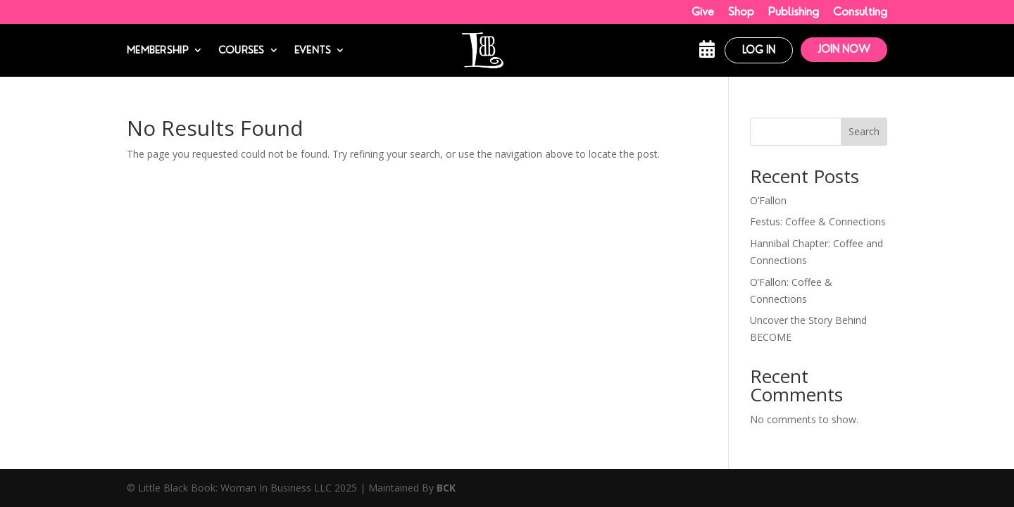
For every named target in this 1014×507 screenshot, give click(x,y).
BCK (446, 487)
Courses (241, 50)
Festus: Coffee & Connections (818, 221)
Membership (158, 50)
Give (702, 11)
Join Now (844, 49)
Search (864, 131)
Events (313, 50)
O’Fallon (768, 200)
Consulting (860, 11)
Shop (741, 11)
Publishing (793, 11)
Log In (758, 50)
